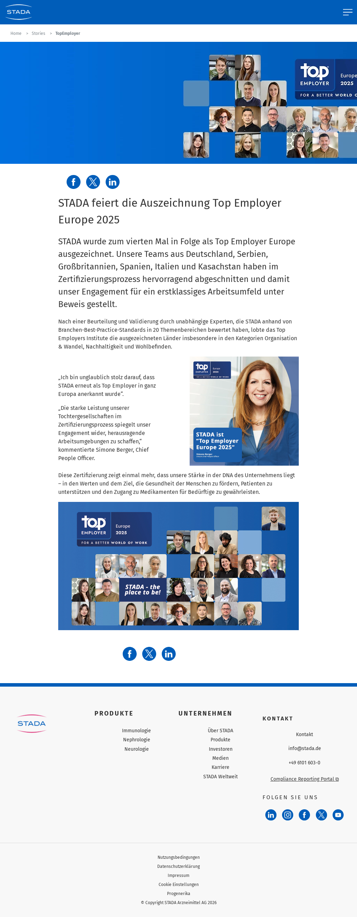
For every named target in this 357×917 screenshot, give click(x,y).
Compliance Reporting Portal (305, 779)
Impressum (178, 875)
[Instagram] (287, 814)
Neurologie (136, 749)
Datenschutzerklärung (178, 866)
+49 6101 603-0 (304, 763)
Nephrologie (136, 740)
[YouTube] (338, 814)
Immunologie (136, 731)
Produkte (220, 740)
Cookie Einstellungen (179, 884)
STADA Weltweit (220, 777)
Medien (220, 758)
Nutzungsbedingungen (179, 857)
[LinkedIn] (270, 814)
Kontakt (304, 735)
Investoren (221, 749)
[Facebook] (304, 814)
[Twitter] (321, 814)
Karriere (220, 767)
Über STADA (220, 731)
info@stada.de (304, 748)
